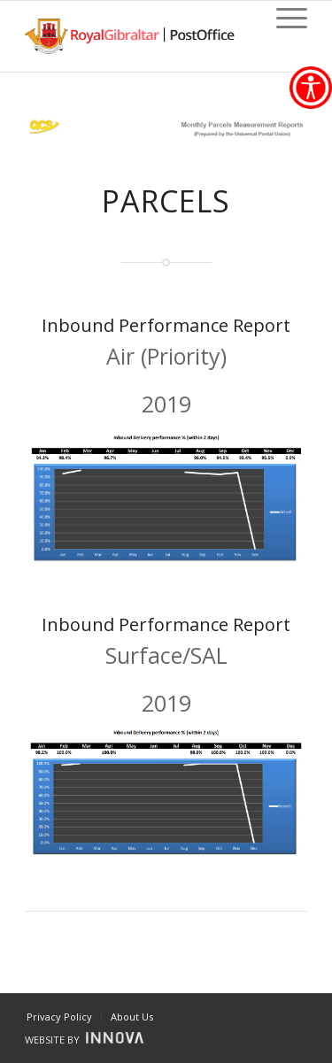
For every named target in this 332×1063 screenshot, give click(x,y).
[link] (311, 87)
